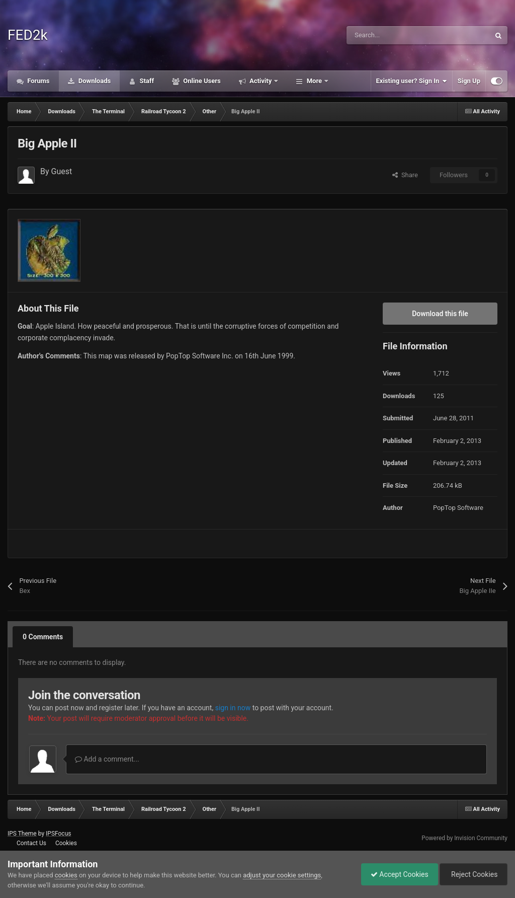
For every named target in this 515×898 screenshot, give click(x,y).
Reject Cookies (473, 874)
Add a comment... (107, 759)
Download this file (440, 314)
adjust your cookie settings (282, 875)
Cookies (66, 843)
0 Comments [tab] (43, 637)
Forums (38, 81)
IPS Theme (22, 833)
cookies (66, 875)
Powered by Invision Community (464, 838)
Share (405, 175)
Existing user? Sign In (411, 81)
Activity (261, 81)
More (314, 81)
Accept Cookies (397, 874)
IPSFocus (58, 833)
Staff (146, 81)
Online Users (201, 81)
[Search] (397, 35)
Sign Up (469, 81)
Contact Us (31, 843)
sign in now (233, 708)
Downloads (94, 81)
